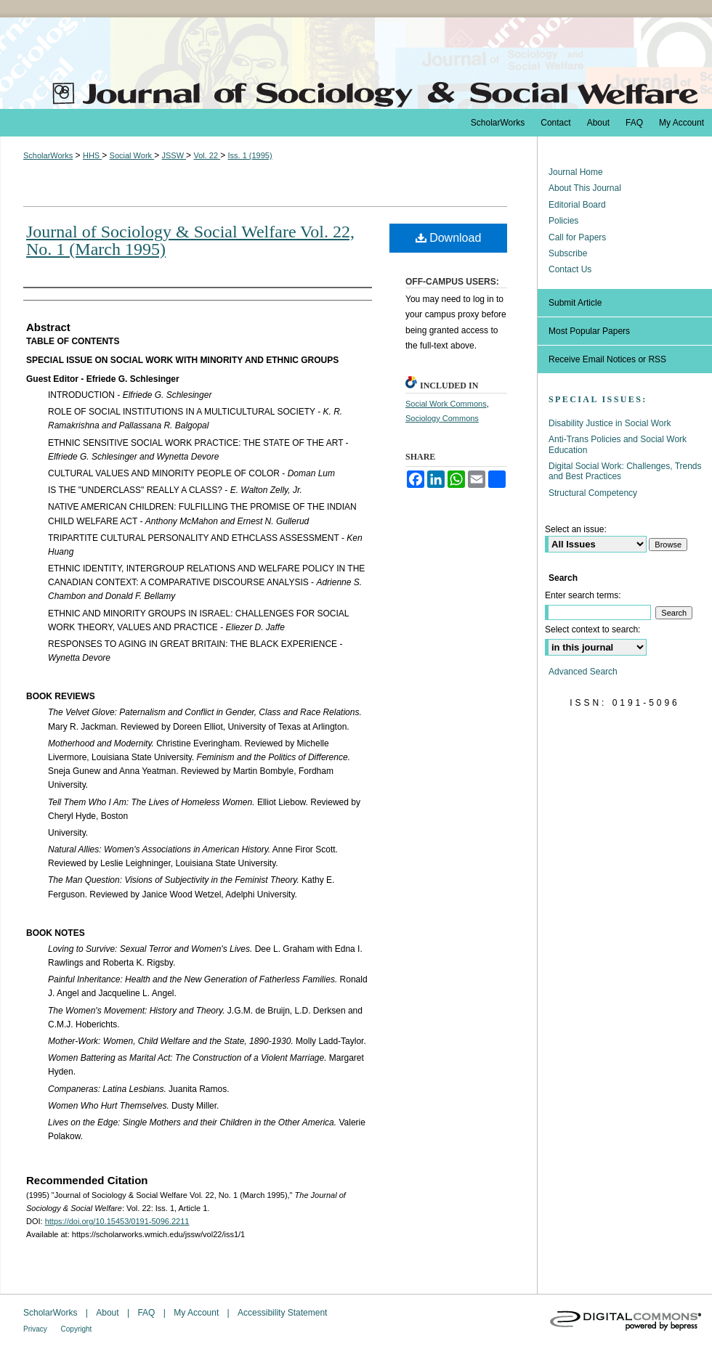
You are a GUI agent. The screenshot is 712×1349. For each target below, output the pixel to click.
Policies (563, 221)
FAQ (147, 1313)
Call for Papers (577, 237)
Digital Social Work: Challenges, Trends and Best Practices (625, 471)
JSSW (173, 155)
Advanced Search (583, 672)
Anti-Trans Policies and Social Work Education (618, 444)
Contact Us (570, 269)
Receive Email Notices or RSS (607, 359)
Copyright (76, 1329)
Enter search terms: (583, 595)
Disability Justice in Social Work (610, 423)
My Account (197, 1313)
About (108, 1313)
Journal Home (576, 172)
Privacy (36, 1329)
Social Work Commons (446, 403)
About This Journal (585, 188)
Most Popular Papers (589, 331)
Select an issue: (576, 529)
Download (449, 238)
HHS (92, 155)
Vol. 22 (206, 155)
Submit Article (575, 303)
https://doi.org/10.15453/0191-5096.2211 (117, 1221)
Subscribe (568, 253)
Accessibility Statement (282, 1313)
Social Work (132, 155)
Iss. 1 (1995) (249, 155)
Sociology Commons (442, 418)
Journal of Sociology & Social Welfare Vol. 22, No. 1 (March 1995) (190, 240)
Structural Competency (593, 493)
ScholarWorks (48, 155)
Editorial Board (577, 205)
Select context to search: (592, 629)
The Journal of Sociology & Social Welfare (356, 63)
